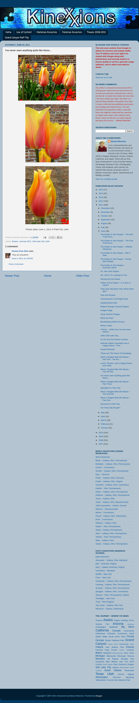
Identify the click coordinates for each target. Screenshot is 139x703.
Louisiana (130, 650)
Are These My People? (110, 408)
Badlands (113, 627)
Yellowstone (101, 680)
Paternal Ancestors (72, 32)
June (103, 231)
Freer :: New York (103, 577)
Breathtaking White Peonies (112, 322)
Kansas (130, 647)
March (104, 420)
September (106, 220)
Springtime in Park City (110, 388)
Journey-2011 (25, 241)
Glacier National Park (114, 640)
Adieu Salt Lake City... (110, 335)
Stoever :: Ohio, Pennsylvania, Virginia (112, 595)
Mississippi (121, 656)
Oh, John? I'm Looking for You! (113, 275)
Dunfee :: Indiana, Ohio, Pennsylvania (112, 471)
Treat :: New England (105, 602)
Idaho (132, 644)
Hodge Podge (106, 310)
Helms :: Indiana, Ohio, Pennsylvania (112, 492)
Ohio (115, 664)
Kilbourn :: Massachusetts (107, 509)
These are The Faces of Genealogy (115, 353)
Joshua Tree (117, 647)
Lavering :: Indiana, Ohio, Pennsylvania (113, 584)
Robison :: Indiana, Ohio (106, 523)
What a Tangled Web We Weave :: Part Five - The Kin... (115, 358)
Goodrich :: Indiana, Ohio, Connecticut (112, 485)
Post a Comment (16, 264)
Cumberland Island (125, 634)
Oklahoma (122, 664)
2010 (101, 433)
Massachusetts (118, 653)
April (103, 416)
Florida (130, 636)
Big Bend (127, 626)
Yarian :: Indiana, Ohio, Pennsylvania (112, 544)
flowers (15, 241)
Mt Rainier (112, 659)
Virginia (130, 674)
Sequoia (116, 667)
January (104, 428)
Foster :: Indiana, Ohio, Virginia (109, 481)
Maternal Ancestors (47, 32)
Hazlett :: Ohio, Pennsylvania (108, 488)
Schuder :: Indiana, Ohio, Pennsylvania (112, 588)
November (105, 212)
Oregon (130, 664)
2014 (101, 193)
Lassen (121, 650)
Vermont (121, 674)
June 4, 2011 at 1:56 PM (22, 258)
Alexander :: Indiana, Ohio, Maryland (111, 560)
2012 (101, 201)
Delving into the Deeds (110, 279)
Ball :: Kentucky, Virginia (106, 564)
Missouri (130, 656)
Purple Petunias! (107, 349)
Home (8, 32)
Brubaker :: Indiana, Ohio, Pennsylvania (113, 464)
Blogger (99, 696)
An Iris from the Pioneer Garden (114, 339)
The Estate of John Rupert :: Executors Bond (112, 266)
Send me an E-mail (104, 77)
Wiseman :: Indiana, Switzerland (110, 609)
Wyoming (130, 677)
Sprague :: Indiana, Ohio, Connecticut (112, 591)
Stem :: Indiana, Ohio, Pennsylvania (111, 533)
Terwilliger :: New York (105, 598)
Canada (116, 630)
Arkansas (130, 624)
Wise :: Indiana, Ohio (105, 540)
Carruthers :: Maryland (105, 571)
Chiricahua (100, 633)
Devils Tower (120, 637)
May (103, 412)
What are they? (107, 318)
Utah (47, 241)
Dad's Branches (102, 557)
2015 (101, 190)
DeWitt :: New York (104, 574)
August (104, 223)
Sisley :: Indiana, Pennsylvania (109, 530)
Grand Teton (113, 644)
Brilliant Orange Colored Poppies (114, 306)
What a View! (106, 325)
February (105, 424)
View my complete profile (106, 179)
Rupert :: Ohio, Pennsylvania (108, 526)
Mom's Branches (103, 457)
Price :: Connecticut (104, 519)
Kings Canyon (111, 650)
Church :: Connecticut (105, 467)
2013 (101, 197)
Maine (99, 652)
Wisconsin (117, 677)
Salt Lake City (38, 241)
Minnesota (111, 656)
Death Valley (101, 636)
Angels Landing (121, 620)
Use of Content (24, 32)
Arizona (118, 623)
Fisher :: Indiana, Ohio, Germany (110, 478)
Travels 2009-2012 (96, 32)
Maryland (107, 653)
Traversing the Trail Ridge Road (114, 299)
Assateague (101, 627)
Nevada (124, 659)
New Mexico (112, 662)
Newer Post (12, 275)
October (104, 216)
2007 (101, 444)
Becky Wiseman (118, 141)
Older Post (82, 275)
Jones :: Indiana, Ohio (105, 499)
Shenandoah (124, 667)
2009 (101, 436)
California (102, 630)
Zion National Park (122, 680)
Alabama (99, 620)
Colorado (111, 633)
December (105, 208)
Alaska (108, 620)
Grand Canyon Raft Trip (17, 37)
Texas (100, 674)
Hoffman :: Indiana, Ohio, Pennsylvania (112, 495)
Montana (100, 658)
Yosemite (110, 680)
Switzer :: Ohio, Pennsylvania (108, 537)
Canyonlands (129, 631)
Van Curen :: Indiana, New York (109, 605)
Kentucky (99, 650)
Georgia (100, 640)
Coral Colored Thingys (110, 314)
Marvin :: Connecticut (105, 512)
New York (123, 662)
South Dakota (112, 670)
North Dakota (108, 664)
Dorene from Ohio (20, 251)
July (103, 227)
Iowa (107, 647)
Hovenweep (124, 644)
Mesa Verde (129, 653)
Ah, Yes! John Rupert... (110, 271)
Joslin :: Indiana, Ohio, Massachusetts (112, 502)
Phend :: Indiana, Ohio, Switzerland (111, 516)
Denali (111, 637)
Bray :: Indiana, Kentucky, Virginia (110, 567)
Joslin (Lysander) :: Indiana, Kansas (111, 505)
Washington (102, 677)
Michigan (100, 655)
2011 (101, 205)
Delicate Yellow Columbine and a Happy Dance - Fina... (114, 344)
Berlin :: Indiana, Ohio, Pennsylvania (111, 460)
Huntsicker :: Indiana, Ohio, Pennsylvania (113, 581)
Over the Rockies (108, 295)
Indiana (99, 647)
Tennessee (129, 670)
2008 (101, 440)
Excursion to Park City (110, 404)
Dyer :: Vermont (102, 474)
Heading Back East (108, 303)
